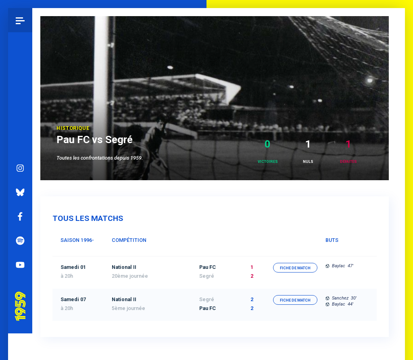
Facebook (20, 194)
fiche (295, 268)
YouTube (20, 242)
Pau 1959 (22, 274)
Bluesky (20, 170)
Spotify (20, 218)
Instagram (20, 145)
